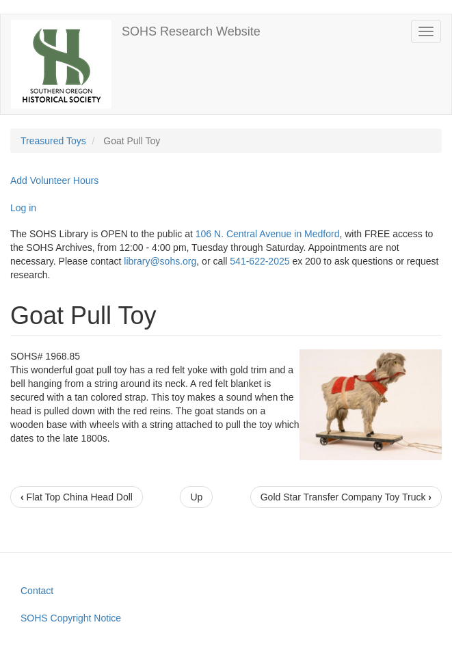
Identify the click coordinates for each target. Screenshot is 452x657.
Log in (23, 207)
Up (196, 497)
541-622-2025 (259, 261)
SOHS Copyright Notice (71, 618)
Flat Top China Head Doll (77, 497)
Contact (37, 590)
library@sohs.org (160, 261)
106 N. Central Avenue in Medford (268, 233)
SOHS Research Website (191, 31)
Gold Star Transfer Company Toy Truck (346, 497)
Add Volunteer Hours (54, 180)
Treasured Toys (53, 140)
